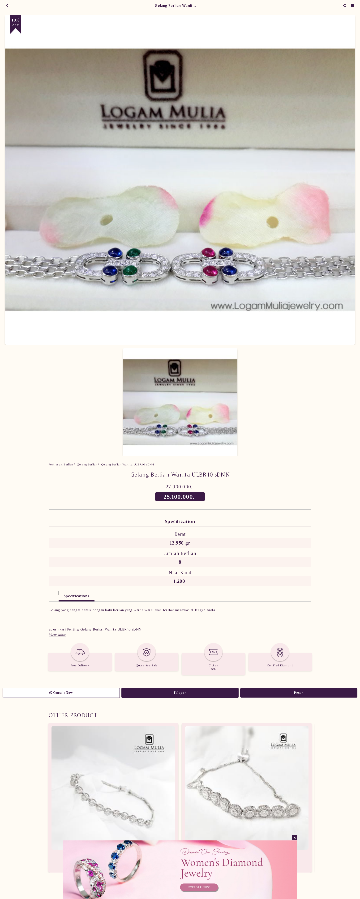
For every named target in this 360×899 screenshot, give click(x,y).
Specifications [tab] (77, 596)
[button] (57, 635)
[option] (180, 180)
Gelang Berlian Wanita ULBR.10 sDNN (127, 464)
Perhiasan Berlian (61, 464)
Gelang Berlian (87, 464)
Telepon (180, 692)
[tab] (54, 593)
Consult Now (61, 692)
